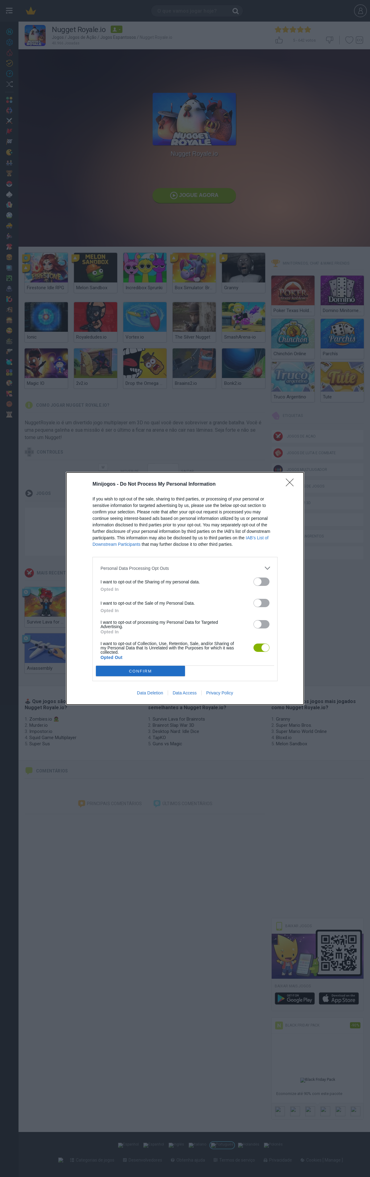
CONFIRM (140, 671)
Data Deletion (150, 692)
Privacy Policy (219, 692)
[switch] (261, 582)
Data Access (185, 692)
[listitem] (185, 568)
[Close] (292, 484)
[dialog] (185, 588)
